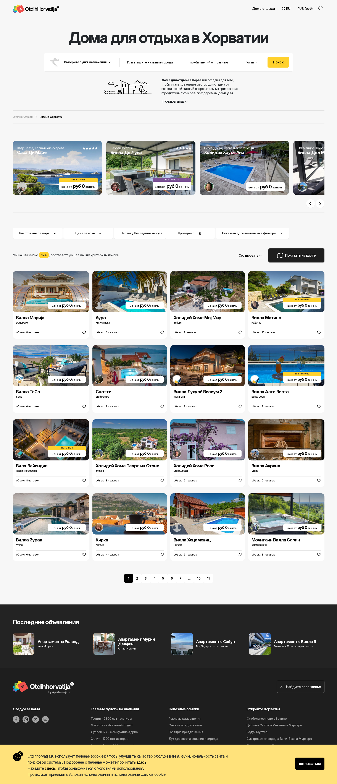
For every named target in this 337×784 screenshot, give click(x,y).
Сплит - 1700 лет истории (110, 738)
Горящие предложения (186, 732)
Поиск (278, 62)
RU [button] (286, 8)
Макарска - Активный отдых (112, 725)
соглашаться (310, 763)
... (189, 578)
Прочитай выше (174, 101)
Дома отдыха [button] (263, 8)
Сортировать (250, 255)
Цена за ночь (88, 233)
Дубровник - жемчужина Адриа (114, 732)
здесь (141, 762)
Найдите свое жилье (300, 687)
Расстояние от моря (37, 233)
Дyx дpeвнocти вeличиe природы (193, 738)
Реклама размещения (185, 718)
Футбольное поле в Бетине (267, 718)
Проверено (186, 233)
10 (199, 578)
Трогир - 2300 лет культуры (111, 718)
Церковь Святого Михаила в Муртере (274, 725)
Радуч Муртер (257, 732)
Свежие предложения (185, 725)
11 (208, 578)
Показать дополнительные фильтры (252, 233)
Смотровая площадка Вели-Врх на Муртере (279, 738)
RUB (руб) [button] (305, 8)
